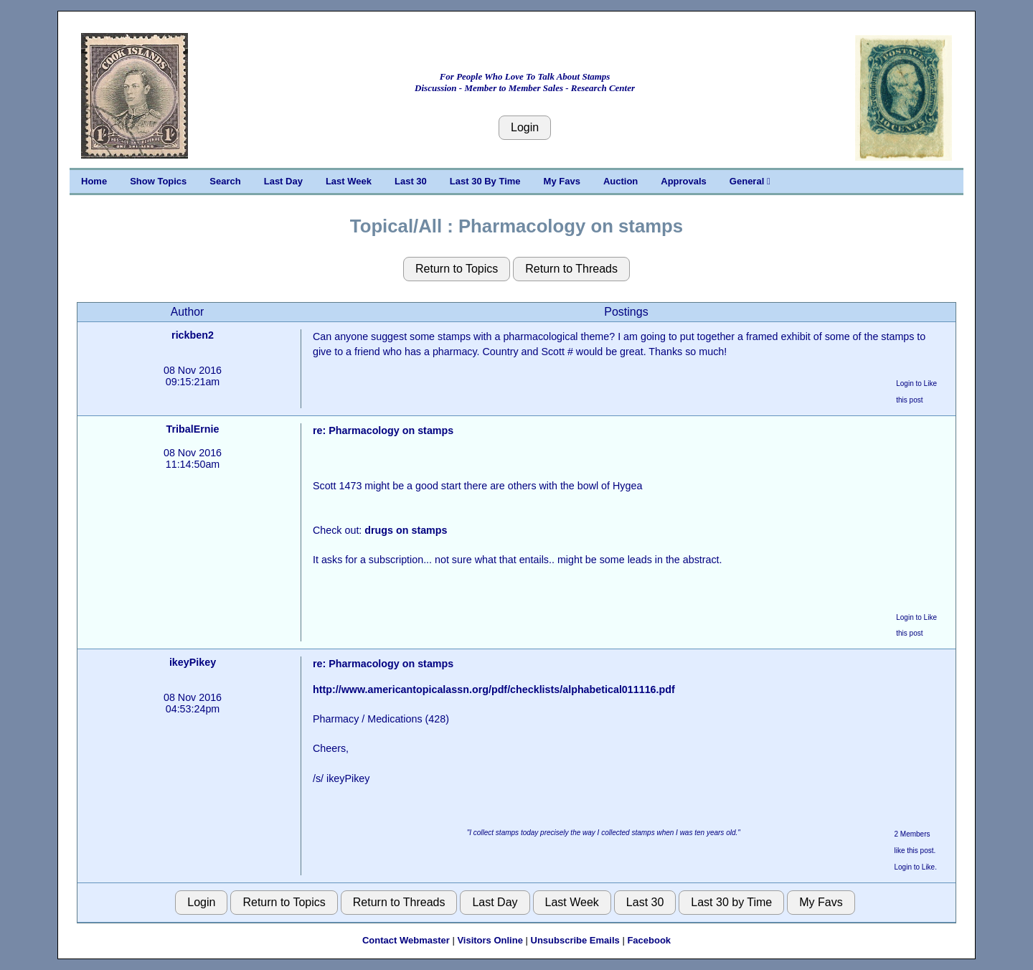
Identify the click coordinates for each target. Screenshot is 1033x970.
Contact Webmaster (406, 940)
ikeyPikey (192, 662)
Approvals (684, 181)
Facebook (649, 940)
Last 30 (411, 181)
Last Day (283, 181)
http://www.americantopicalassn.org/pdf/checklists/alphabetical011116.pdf (494, 689)
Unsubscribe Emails (575, 940)
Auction (620, 181)
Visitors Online (490, 940)
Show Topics (158, 181)
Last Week (349, 181)
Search (224, 181)
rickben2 (192, 335)
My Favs (562, 181)
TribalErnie (193, 429)
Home (94, 181)
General (750, 181)
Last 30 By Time (485, 181)
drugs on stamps (405, 530)
